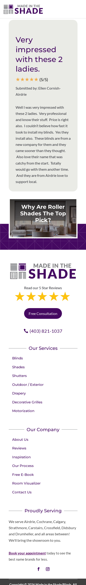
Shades (18, 347)
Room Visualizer (26, 464)
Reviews (19, 429)
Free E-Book (23, 455)
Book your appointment (27, 534)
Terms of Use (65, 571)
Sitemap (53, 577)
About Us (20, 420)
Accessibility (36, 577)
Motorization (23, 391)
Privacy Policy (44, 571)
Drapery (19, 374)
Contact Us (22, 473)
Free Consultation (43, 294)
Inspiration (21, 438)
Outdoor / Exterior (28, 365)
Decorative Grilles (27, 383)
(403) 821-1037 (46, 311)
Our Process (23, 446)
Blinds (17, 339)
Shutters (19, 356)
